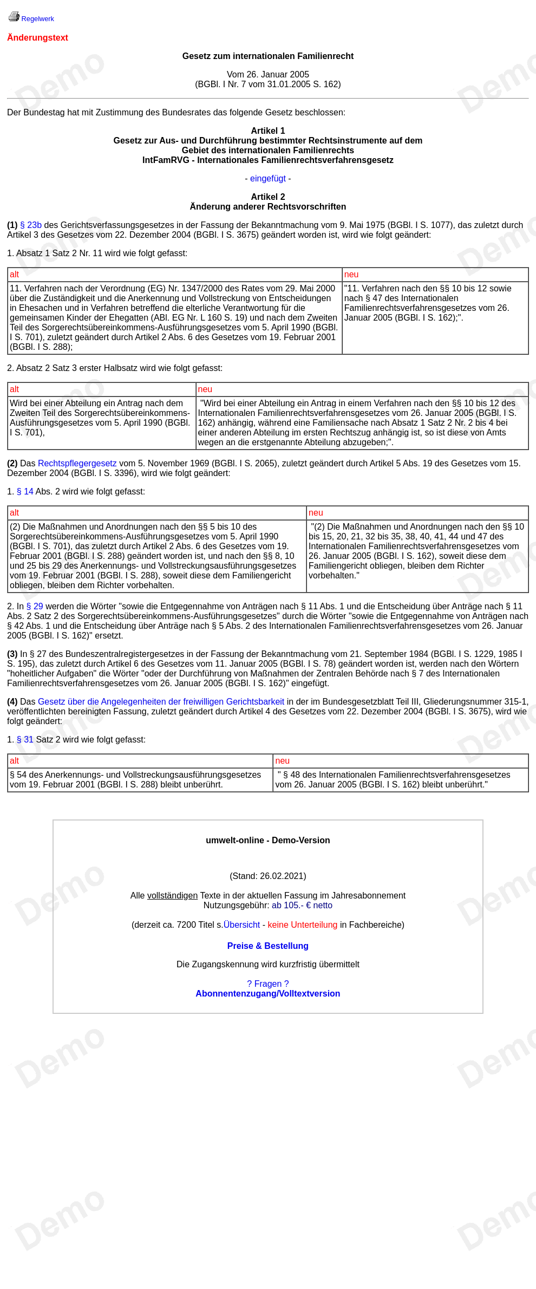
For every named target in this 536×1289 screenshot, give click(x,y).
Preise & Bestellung (268, 946)
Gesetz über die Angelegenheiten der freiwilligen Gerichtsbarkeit (161, 701)
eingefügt (268, 178)
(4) (12, 701)
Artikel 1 (268, 130)
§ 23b (31, 225)
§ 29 (35, 606)
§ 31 (25, 739)
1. (10, 491)
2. (10, 606)
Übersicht (242, 924)
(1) (12, 225)
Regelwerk (38, 19)
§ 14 (25, 491)
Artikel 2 (268, 196)
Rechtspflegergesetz (77, 463)
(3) (12, 654)
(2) (12, 463)
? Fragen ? (268, 983)
